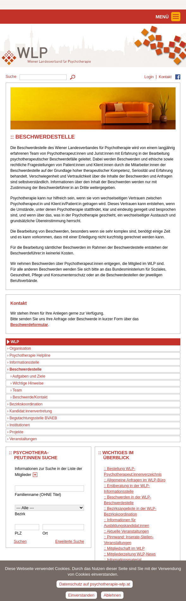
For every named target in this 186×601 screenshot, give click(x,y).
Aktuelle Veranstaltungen (128, 531)
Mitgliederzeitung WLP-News (131, 554)
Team (17, 390)
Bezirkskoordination (26, 404)
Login (148, 77)
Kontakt (165, 77)
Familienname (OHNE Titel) (38, 494)
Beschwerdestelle (25, 369)
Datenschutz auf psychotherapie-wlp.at (94, 586)
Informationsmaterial (124, 560)
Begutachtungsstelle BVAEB (33, 418)
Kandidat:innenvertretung (30, 411)
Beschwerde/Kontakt (30, 397)
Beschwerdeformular (29, 324)
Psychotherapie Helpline (29, 355)
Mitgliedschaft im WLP (126, 548)
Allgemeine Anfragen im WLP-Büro (136, 480)
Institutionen (19, 425)
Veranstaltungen (23, 439)
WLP (15, 342)
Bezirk (20, 514)
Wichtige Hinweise (28, 383)
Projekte (16, 432)
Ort (45, 533)
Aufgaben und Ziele (28, 376)
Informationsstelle (24, 362)
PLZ (18, 533)
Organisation (20, 348)
